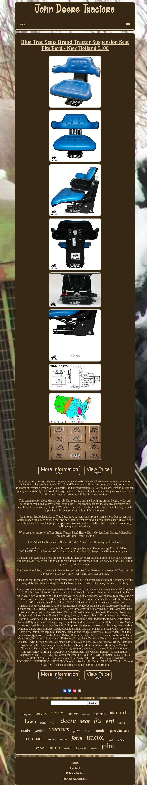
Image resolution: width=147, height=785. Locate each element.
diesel (94, 748)
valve (40, 748)
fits (98, 720)
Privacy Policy (75, 773)
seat (85, 721)
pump (54, 747)
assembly (100, 714)
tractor (95, 737)
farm (76, 738)
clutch (121, 722)
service (41, 713)
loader (88, 731)
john (107, 746)
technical (86, 714)
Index (74, 762)
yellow (121, 740)
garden (39, 731)
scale (25, 730)
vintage (51, 739)
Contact (75, 768)
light (53, 722)
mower (73, 714)
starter (63, 739)
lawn (30, 721)
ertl (110, 720)
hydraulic (81, 748)
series (57, 712)
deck (43, 722)
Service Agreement (74, 778)
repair (111, 740)
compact (34, 738)
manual (118, 713)
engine (27, 714)
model (100, 731)
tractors (58, 729)
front (77, 730)
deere (68, 720)
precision (119, 730)
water (68, 748)
